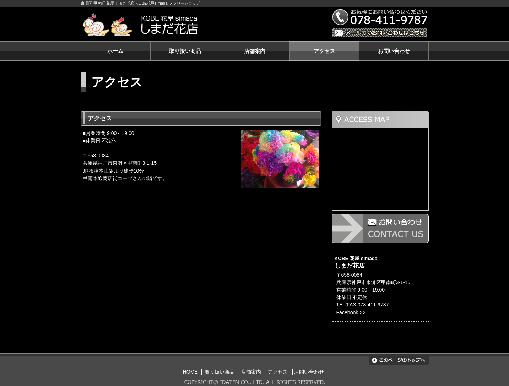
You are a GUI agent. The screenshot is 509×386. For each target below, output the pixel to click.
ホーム (115, 51)
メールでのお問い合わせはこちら (379, 32)
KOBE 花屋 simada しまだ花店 (202, 25)
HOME (190, 372)
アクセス (324, 51)
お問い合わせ (394, 51)
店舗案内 (254, 51)
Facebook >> (350, 312)
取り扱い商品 (185, 51)
